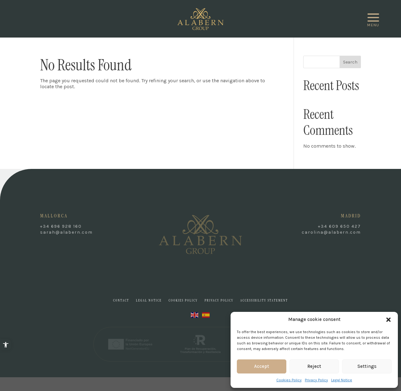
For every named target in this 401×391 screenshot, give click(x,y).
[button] (5, 344)
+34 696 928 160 (61, 226)
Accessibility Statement (264, 300)
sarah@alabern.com (66, 232)
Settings (367, 366)
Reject (314, 366)
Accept (261, 366)
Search (350, 62)
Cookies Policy (289, 380)
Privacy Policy (316, 380)
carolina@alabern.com (331, 232)
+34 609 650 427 (339, 226)
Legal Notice (341, 380)
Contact (121, 300)
